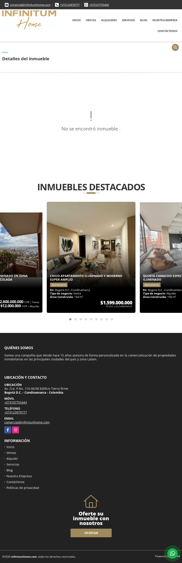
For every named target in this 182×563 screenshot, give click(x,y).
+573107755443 (99, 5)
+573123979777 (70, 5)
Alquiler (12, 458)
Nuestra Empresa (164, 20)
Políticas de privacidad (22, 488)
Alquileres (109, 20)
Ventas (91, 20)
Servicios (128, 20)
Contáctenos (167, 31)
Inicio (76, 20)
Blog (143, 20)
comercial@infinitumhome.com (30, 5)
